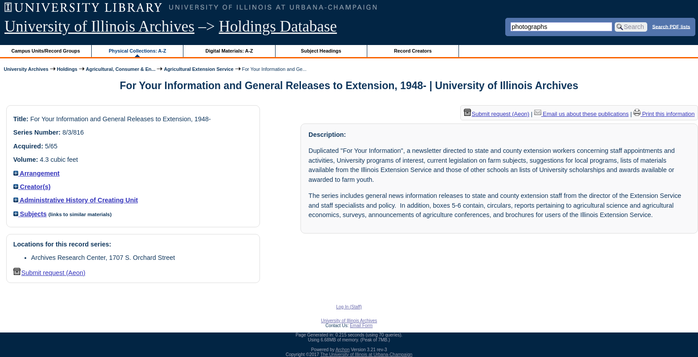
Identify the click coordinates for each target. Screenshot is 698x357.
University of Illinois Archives (99, 26)
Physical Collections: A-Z (137, 50)
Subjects (30, 213)
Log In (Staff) (349, 306)
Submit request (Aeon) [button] (49, 272)
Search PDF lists (671, 26)
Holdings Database (278, 26)
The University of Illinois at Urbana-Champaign (367, 354)
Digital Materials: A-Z (229, 50)
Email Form (361, 325)
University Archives (26, 69)
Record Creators (413, 50)
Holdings (67, 69)
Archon (343, 349)
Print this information (664, 114)
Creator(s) (32, 186)
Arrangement (36, 173)
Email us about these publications (581, 114)
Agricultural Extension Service (198, 69)
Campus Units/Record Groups (46, 50)
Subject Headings (321, 50)
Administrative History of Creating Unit (75, 200)
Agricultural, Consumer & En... (120, 69)
